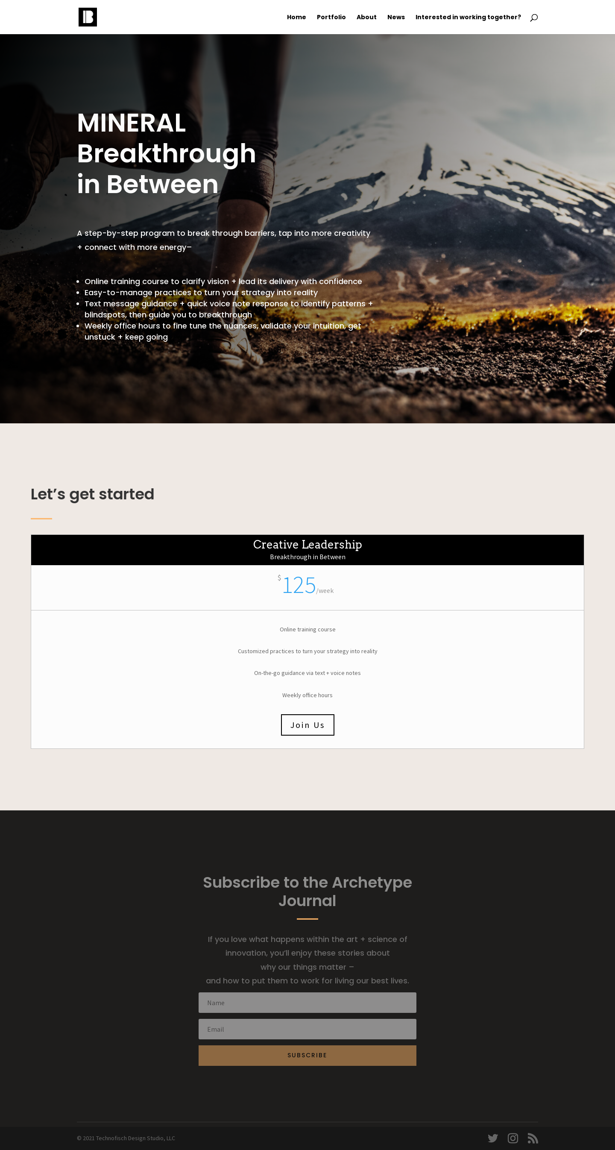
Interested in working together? (468, 17)
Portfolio (331, 17)
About (367, 17)
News (396, 17)
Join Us (307, 724)
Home (296, 17)
